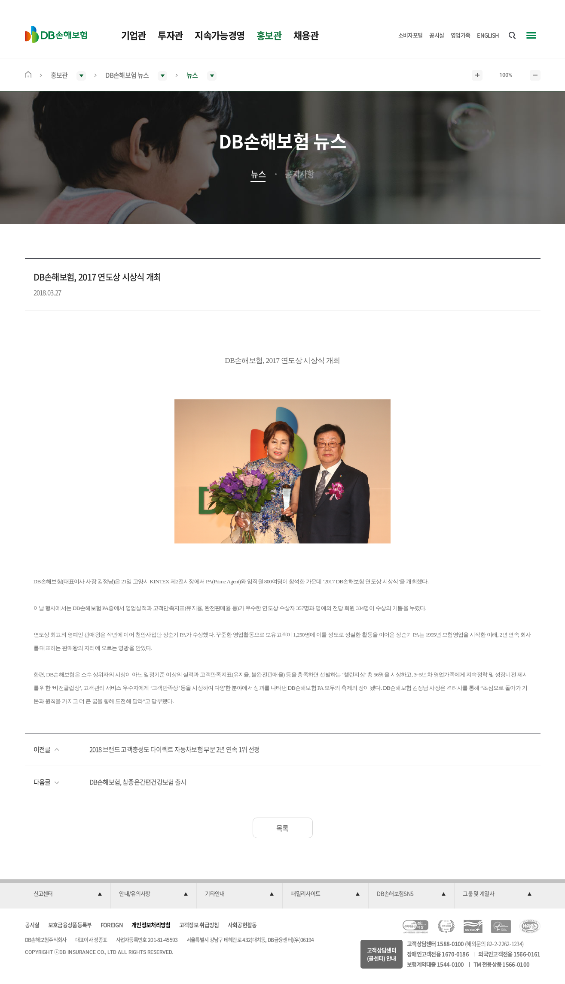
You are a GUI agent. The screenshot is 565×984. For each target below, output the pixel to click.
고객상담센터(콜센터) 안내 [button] (381, 954)
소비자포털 (410, 35)
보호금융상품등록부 (70, 925)
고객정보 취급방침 (199, 925)
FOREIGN (112, 925)
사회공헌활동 (242, 925)
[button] (68, 894)
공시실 (436, 35)
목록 (282, 828)
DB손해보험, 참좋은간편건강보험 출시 (137, 782)
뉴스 (258, 174)
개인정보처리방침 (150, 925)
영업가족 (460, 35)
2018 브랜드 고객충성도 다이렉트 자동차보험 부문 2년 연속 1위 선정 (174, 749)
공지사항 (299, 174)
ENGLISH (488, 35)
